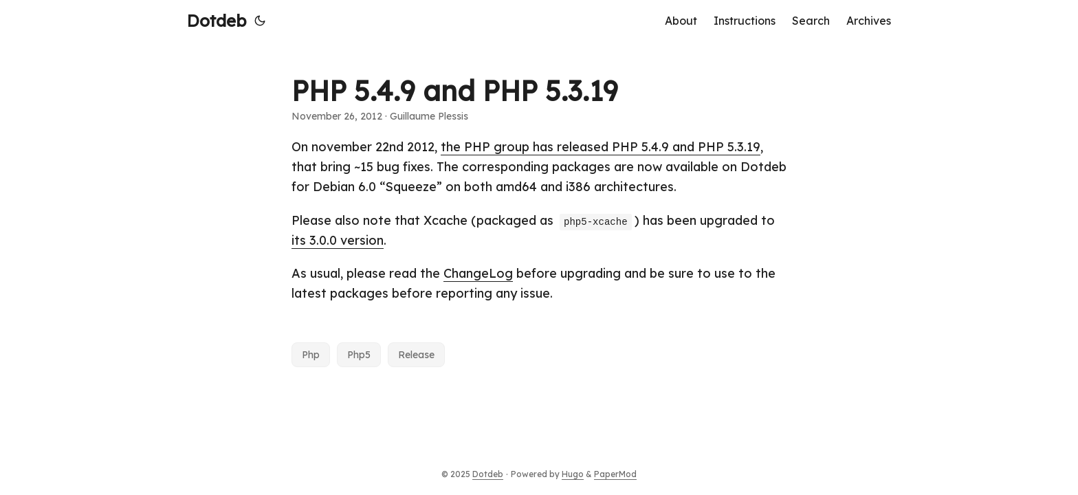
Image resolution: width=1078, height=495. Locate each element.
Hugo (573, 474)
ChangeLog (478, 273)
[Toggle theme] (260, 20)
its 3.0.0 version (338, 240)
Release (416, 355)
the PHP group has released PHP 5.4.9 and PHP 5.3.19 (600, 147)
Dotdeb (216, 20)
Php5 (359, 355)
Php (311, 355)
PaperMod (615, 474)
